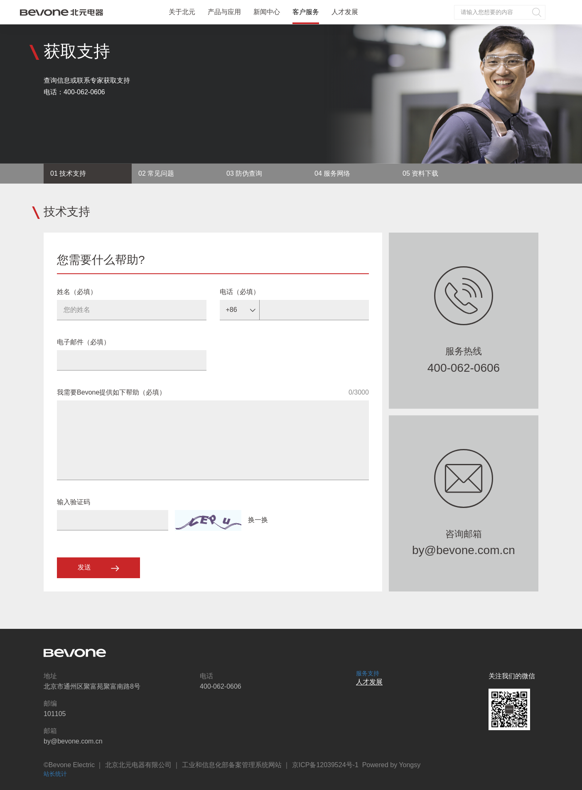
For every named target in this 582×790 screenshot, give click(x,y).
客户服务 (305, 11)
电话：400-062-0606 (74, 92)
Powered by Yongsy (391, 764)
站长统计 (55, 773)
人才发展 (345, 11)
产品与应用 (224, 11)
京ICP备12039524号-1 (325, 764)
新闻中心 (266, 11)
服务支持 (367, 673)
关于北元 (182, 11)
